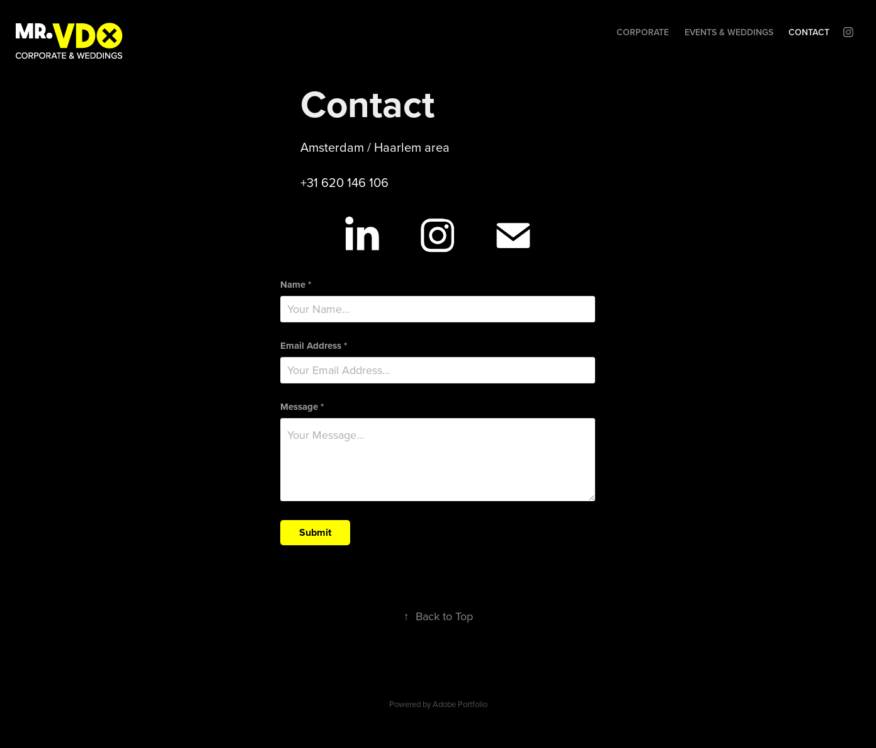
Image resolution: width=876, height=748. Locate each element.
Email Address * (313, 346)
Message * (302, 407)
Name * (295, 285)
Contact (808, 32)
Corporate (643, 32)
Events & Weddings (729, 32)
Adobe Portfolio (460, 704)
